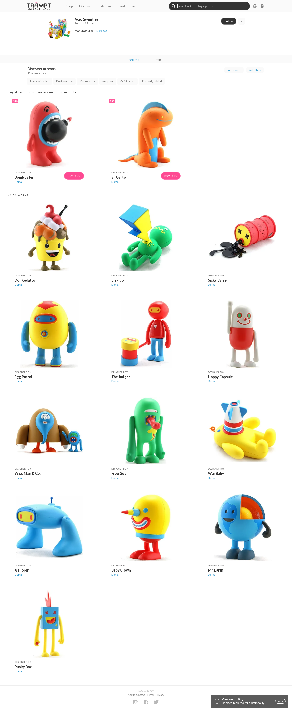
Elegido (117, 280)
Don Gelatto (25, 280)
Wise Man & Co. (28, 473)
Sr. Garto (118, 177)
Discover (85, 6)
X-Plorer (22, 570)
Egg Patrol (23, 377)
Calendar (104, 6)
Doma (18, 181)
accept (280, 701)
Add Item (255, 70)
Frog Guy (118, 473)
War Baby (216, 473)
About (131, 694)
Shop (69, 6)
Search (233, 70)
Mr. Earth (215, 570)
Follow (229, 21)
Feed (121, 6)
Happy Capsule (220, 377)
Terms (150, 694)
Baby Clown (121, 570)
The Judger (120, 377)
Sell (133, 6)
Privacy (160, 694)
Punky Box (23, 666)
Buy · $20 (74, 175)
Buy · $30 (170, 175)
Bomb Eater (24, 177)
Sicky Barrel (218, 280)
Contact (140, 694)
